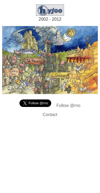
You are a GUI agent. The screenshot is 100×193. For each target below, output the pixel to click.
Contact (50, 114)
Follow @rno (68, 105)
